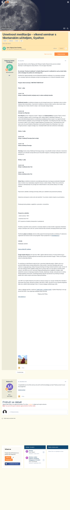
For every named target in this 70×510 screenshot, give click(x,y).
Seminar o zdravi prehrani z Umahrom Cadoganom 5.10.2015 (34, 458)
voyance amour (21, 390)
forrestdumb (34, 461)
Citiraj (23, 367)
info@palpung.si (55, 235)
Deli (55, 48)
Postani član (8, 459)
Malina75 (9, 381)
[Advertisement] (35, 15)
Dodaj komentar (61, 54)
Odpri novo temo (48, 54)
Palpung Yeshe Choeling (15, 47)
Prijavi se (8, 457)
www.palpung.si (22, 296)
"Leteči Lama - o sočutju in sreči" (44, 289)
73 (9, 394)
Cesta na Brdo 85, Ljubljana (24, 249)
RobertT (33, 452)
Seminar (31, 450)
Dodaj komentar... (14, 412)
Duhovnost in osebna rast (20, 49)
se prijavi (30, 404)
